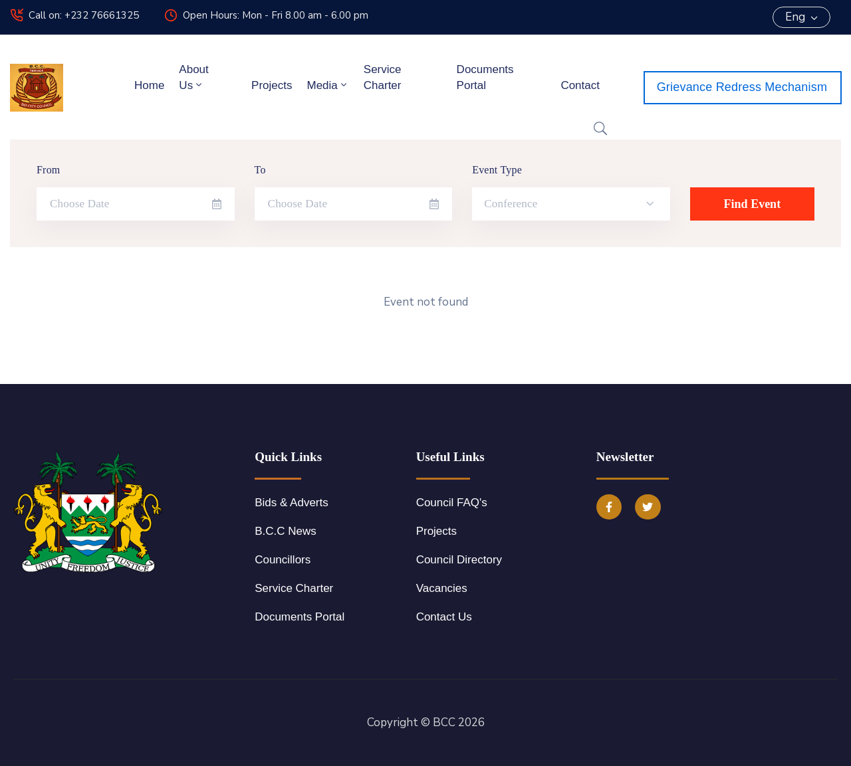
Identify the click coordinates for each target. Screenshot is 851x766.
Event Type (497, 169)
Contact (580, 85)
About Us (193, 77)
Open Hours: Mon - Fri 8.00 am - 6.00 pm (275, 15)
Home (149, 85)
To (260, 169)
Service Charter (383, 77)
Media (327, 85)
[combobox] (571, 204)
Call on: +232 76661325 (84, 15)
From (48, 169)
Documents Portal (485, 77)
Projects (271, 85)
